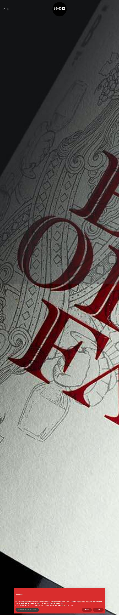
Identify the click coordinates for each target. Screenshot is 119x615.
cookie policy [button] (59, 603)
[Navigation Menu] (114, 9)
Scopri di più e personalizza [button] (27, 610)
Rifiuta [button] (87, 610)
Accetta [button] (98, 610)
